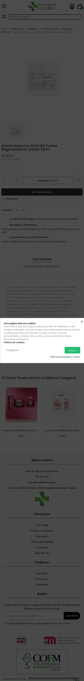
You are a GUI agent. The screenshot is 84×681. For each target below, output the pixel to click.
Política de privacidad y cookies (65, 356)
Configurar (12, 350)
